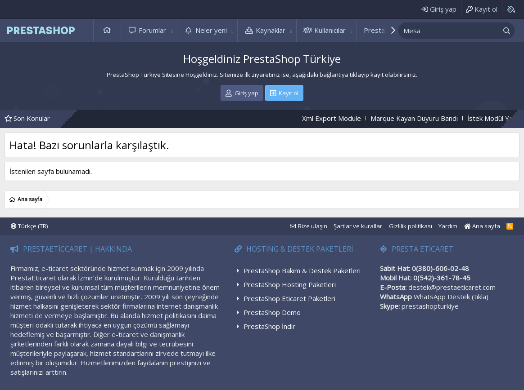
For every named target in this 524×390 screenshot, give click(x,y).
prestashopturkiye (430, 305)
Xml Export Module (341, 118)
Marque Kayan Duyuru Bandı (424, 118)
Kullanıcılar (330, 30)
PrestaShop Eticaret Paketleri (289, 298)
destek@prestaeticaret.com (452, 287)
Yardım (447, 226)
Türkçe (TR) (29, 226)
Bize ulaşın (312, 226)
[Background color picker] (510, 9)
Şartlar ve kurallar (358, 226)
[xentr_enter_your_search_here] (448, 30)
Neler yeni (211, 30)
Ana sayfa (107, 30)
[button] (172, 30)
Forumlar (152, 30)
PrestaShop (382, 30)
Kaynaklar (270, 30)
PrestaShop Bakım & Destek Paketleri (302, 270)
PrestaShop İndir (269, 326)
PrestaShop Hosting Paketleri (290, 284)
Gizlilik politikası (410, 226)
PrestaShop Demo (272, 312)
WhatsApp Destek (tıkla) (451, 296)
